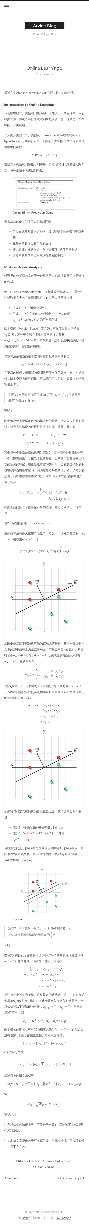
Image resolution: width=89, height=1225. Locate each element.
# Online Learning (43, 1164)
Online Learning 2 (71, 1175)
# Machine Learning (28, 1158)
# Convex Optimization (56, 1158)
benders (11, 1175)
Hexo (25, 1218)
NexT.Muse (63, 1218)
